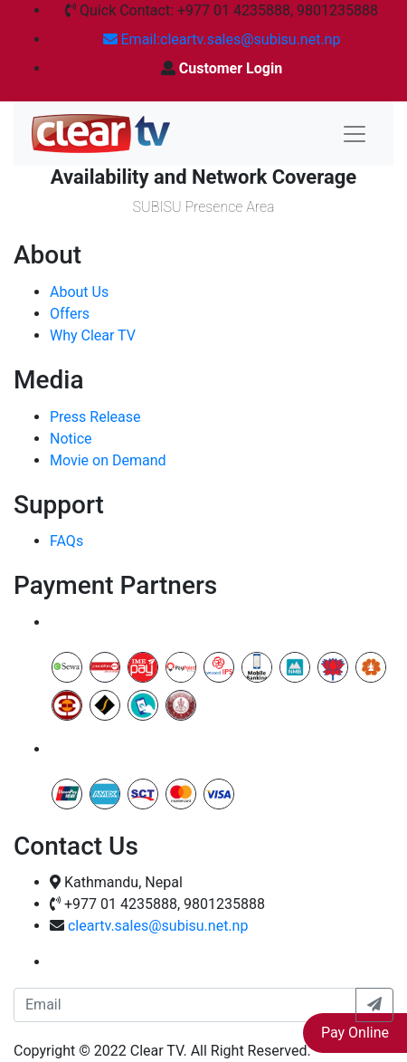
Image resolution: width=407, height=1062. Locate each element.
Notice (71, 438)
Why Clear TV (93, 335)
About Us (79, 292)
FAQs (66, 541)
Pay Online (355, 1032)
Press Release (95, 417)
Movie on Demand (108, 460)
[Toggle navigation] (354, 134)
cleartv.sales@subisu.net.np (158, 925)
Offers (70, 313)
